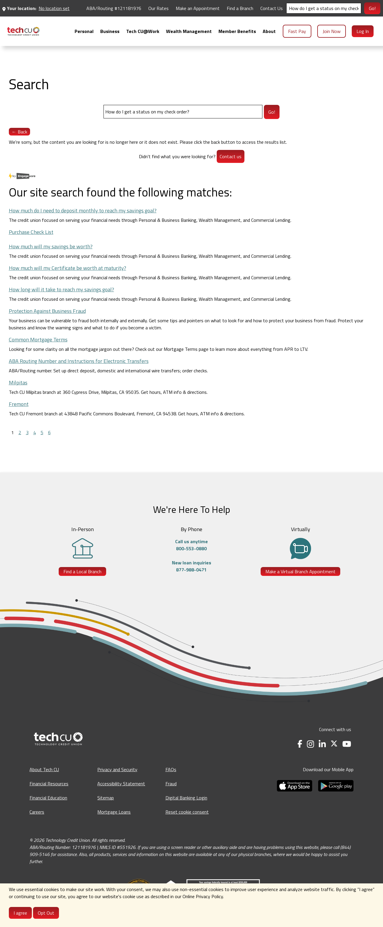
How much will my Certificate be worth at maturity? (67, 268)
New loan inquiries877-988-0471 (191, 566)
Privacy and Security (117, 769)
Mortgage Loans (114, 811)
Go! (372, 8)
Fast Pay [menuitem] (297, 31)
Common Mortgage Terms (38, 339)
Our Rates (158, 8)
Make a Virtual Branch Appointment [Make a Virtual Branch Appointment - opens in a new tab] (300, 571)
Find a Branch (240, 8)
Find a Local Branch (82, 571)
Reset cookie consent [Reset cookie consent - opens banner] (187, 811)
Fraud (171, 783)
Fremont (19, 404)
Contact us (230, 156)
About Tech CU (44, 769)
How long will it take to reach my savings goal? (61, 289)
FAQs (170, 769)
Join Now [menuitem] (332, 31)
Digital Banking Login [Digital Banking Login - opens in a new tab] (186, 797)
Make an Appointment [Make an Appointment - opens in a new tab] (198, 8)
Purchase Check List (31, 232)
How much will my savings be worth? (51, 246)
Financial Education (48, 797)
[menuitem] (23, 31)
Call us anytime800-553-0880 (191, 545)
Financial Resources (48, 783)
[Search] (323, 8)
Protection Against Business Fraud (47, 311)
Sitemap (105, 797)
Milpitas (18, 382)
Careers (36, 811)
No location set (54, 8)
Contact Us (271, 8)
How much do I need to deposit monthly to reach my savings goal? (83, 210)
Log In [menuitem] (362, 31)
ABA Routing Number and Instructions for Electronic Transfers (79, 361)
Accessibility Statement (121, 783)
